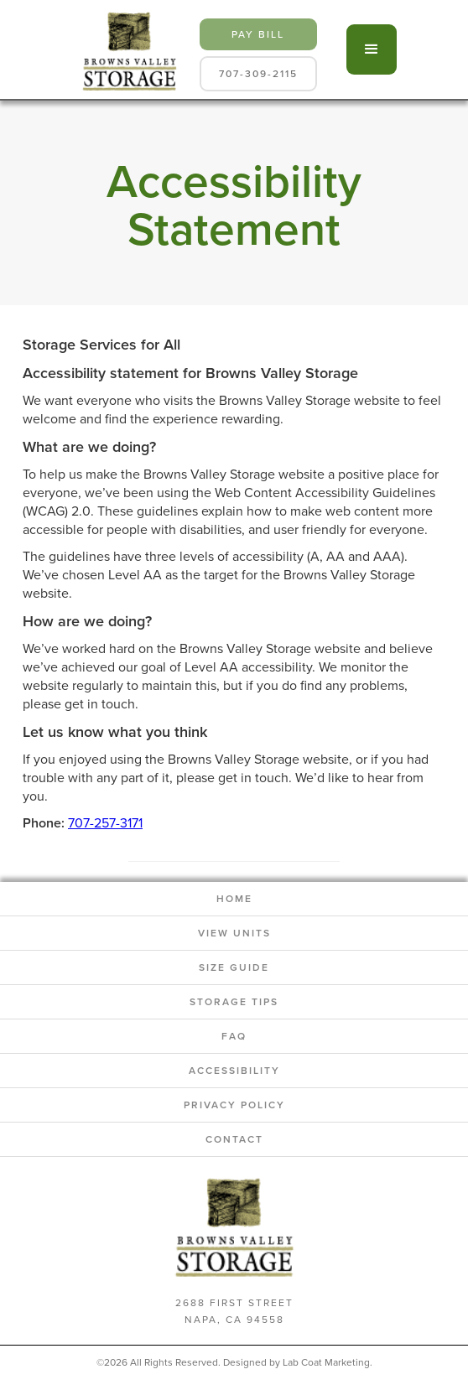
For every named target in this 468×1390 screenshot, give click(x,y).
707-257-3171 (105, 822)
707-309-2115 (258, 73)
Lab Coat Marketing (326, 1362)
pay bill (257, 34)
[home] (125, 49)
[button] (371, 49)
